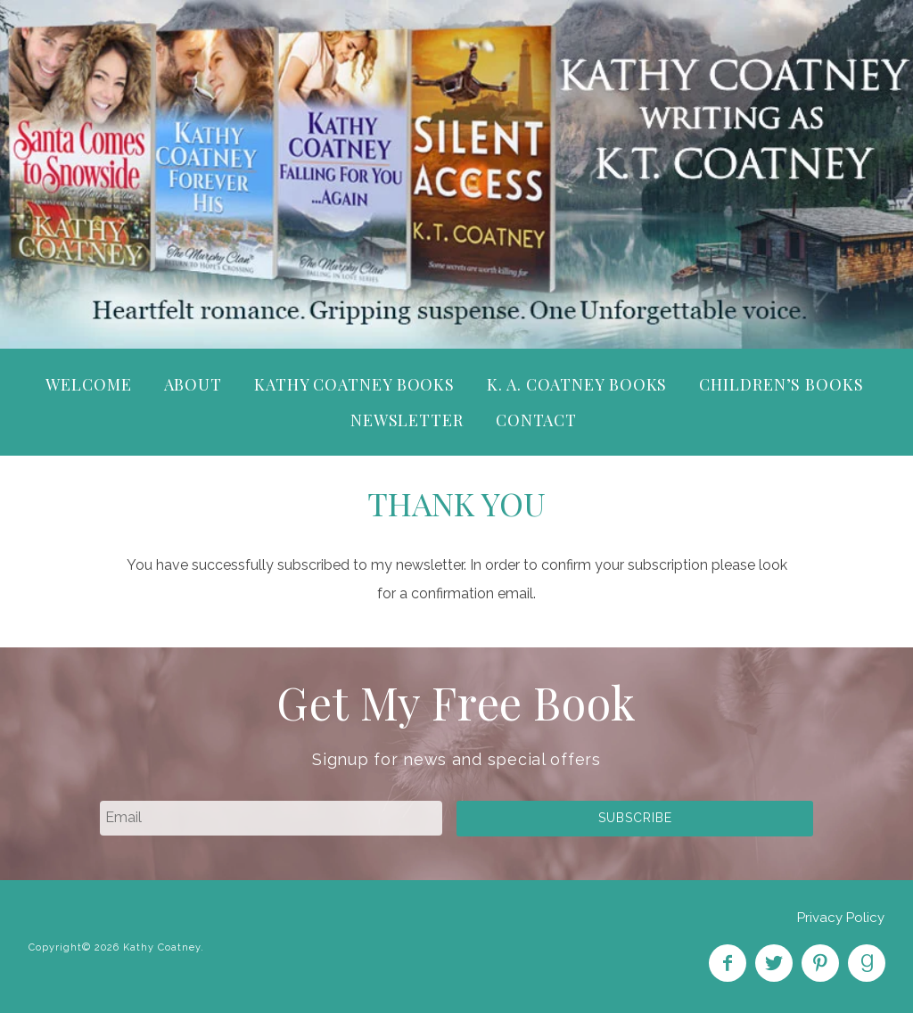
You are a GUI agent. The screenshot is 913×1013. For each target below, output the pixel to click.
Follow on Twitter (774, 963)
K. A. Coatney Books (577, 384)
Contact (536, 420)
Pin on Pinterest (820, 963)
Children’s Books (781, 384)
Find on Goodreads (866, 963)
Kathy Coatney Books (354, 384)
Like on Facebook (727, 963)
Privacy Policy (840, 918)
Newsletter (407, 420)
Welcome (88, 384)
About (193, 384)
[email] (271, 818)
